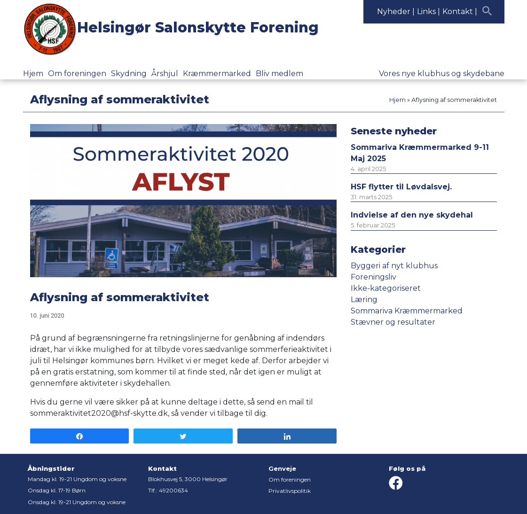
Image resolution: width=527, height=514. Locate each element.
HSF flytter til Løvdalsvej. (401, 186)
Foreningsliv (373, 277)
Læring (364, 299)
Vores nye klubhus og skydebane (441, 73)
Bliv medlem (279, 73)
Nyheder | (396, 11)
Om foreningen (77, 73)
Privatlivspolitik (289, 490)
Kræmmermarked (217, 73)
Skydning (129, 73)
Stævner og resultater (393, 322)
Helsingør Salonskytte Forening (198, 27)
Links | (428, 11)
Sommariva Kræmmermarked (407, 310)
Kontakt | (459, 11)
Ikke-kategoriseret (386, 288)
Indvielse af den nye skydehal (412, 214)
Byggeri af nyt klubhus (394, 265)
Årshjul (164, 73)
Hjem (33, 73)
